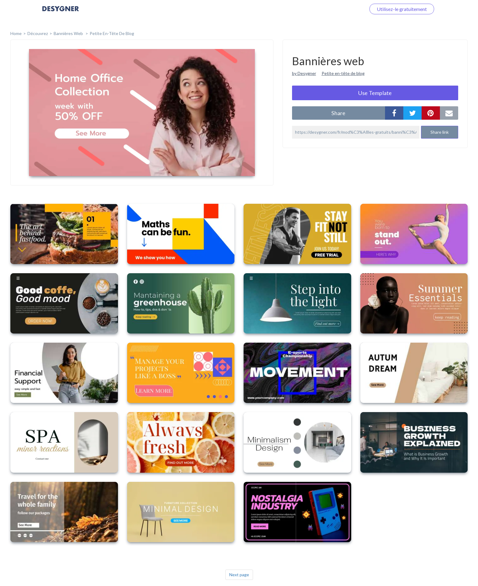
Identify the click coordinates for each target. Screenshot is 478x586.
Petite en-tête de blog (112, 33)
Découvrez (37, 33)
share (338, 113)
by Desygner (304, 73)
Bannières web (69, 33)
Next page (239, 574)
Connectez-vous (341, 9)
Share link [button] (439, 132)
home (16, 33)
